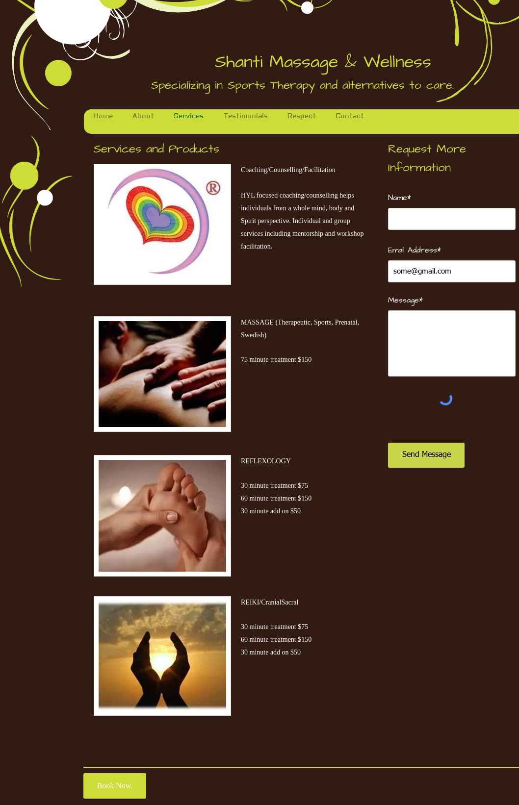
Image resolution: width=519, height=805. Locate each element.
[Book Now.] (114, 786)
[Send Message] (426, 455)
